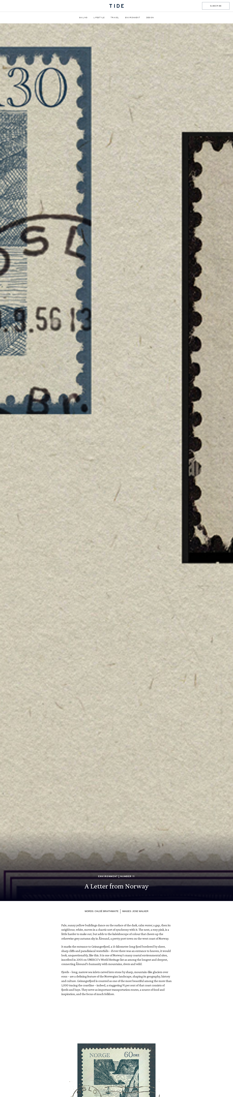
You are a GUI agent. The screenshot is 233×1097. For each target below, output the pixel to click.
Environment (132, 17)
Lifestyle (99, 17)
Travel (115, 17)
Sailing (83, 17)
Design (150, 17)
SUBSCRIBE (215, 6)
